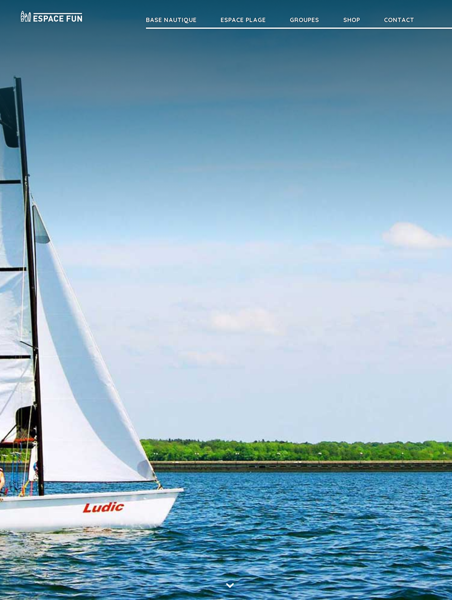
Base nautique (171, 20)
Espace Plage (243, 20)
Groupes (304, 20)
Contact (399, 20)
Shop (351, 20)
